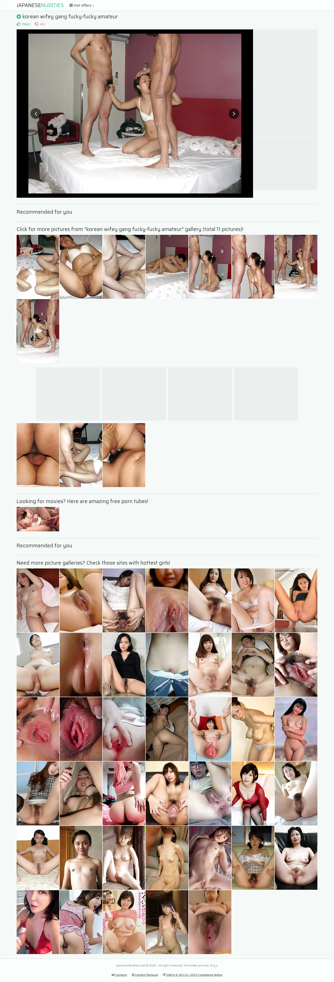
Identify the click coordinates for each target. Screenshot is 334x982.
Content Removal (145, 974)
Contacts (119, 974)
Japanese (40, 5)
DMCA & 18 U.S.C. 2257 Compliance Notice (192, 974)
